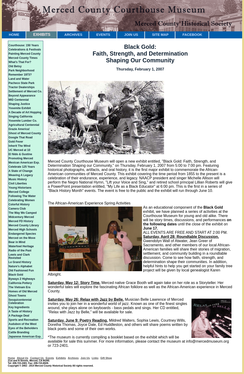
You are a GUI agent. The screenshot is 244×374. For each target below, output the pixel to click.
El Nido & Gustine (20, 154)
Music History (18, 179)
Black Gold (16, 274)
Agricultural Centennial (24, 125)
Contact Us (37, 358)
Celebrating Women (22, 200)
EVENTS (103, 35)
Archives (73, 358)
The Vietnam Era (19, 287)
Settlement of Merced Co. (25, 91)
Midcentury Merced (21, 217)
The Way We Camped (23, 212)
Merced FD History (21, 221)
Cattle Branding (19, 332)
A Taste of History (20, 311)
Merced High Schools (23, 229)
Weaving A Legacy (21, 175)
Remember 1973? (20, 74)
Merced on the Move (22, 238)
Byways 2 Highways (22, 278)
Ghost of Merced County (25, 133)
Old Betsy (15, 66)
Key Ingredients (19, 307)
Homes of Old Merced (23, 291)
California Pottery (20, 283)
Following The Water (22, 196)
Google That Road (21, 137)
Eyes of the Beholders (23, 328)
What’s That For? (20, 62)
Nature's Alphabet (20, 266)
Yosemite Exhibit (20, 108)
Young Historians (20, 187)
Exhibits (61, 358)
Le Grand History (20, 262)
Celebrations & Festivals (25, 49)
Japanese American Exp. (25, 336)
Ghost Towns (17, 295)
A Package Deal (19, 315)
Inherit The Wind (19, 145)
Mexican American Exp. (24, 162)
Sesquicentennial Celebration (20, 301)
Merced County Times (23, 58)
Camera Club (17, 208)
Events (50, 358)
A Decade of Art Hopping (25, 112)
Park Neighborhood (21, 70)
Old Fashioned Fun (21, 270)
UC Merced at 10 (19, 150)
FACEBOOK (192, 35)
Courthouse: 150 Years (24, 45)
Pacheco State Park (21, 83)
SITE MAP (160, 35)
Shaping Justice (19, 104)
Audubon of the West (22, 324)
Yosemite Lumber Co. (23, 120)
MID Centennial (19, 99)
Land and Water (19, 78)
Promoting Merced (21, 158)
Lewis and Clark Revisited (19, 256)
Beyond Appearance (22, 95)
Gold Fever (16, 141)
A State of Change (21, 171)
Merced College (19, 192)
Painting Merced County (24, 53)
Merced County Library (24, 225)
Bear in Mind (17, 242)
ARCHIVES (73, 35)
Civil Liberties (18, 183)
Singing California (21, 116)
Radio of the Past (20, 250)
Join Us (85, 358)
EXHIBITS (41, 35)
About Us (22, 358)
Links (95, 358)
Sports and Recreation (23, 319)
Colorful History (19, 204)
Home (11, 358)
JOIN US (131, 35)
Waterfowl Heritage (21, 246)
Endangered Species (22, 233)
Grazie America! (19, 129)
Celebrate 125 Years (22, 166)
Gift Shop (106, 358)
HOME (14, 35)
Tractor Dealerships (22, 87)
